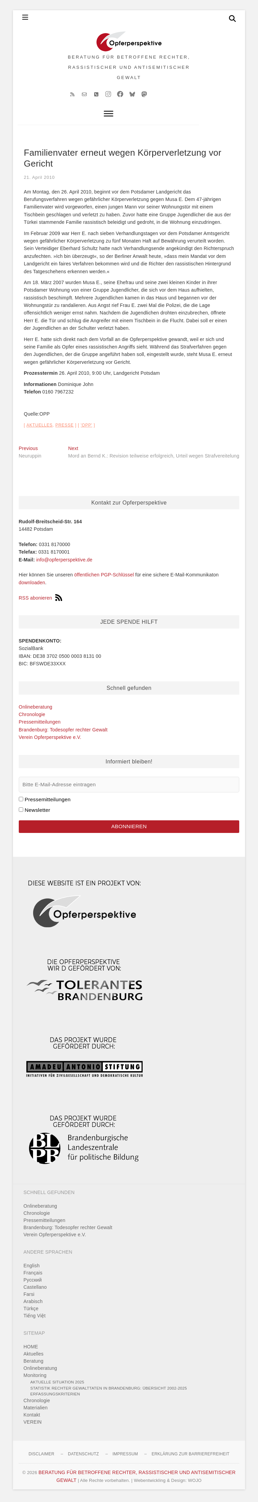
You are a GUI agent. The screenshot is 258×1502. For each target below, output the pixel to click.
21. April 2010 (39, 179)
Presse (64, 427)
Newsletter (37, 812)
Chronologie (32, 716)
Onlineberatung (36, 709)
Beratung (33, 1363)
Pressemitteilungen (40, 724)
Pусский (33, 1282)
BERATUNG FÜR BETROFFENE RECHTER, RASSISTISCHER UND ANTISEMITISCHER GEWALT (129, 68)
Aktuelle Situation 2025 (57, 1384)
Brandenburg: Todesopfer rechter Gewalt (63, 732)
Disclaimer (41, 1456)
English (32, 1268)
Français (33, 1275)
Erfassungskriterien (55, 1396)
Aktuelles (39, 427)
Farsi (29, 1296)
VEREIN (33, 1424)
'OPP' (86, 427)
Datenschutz (83, 1456)
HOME (31, 1349)
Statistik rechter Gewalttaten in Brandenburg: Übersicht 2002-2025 (108, 1390)
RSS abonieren (40, 600)
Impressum (125, 1456)
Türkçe (31, 1311)
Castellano (35, 1289)
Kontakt (32, 1417)
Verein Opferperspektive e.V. (50, 739)
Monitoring (35, 1377)
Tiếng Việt (35, 1318)
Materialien (36, 1410)
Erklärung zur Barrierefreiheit (190, 1456)
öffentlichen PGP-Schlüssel (104, 577)
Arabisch (33, 1303)
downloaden (32, 585)
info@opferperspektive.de (64, 562)
